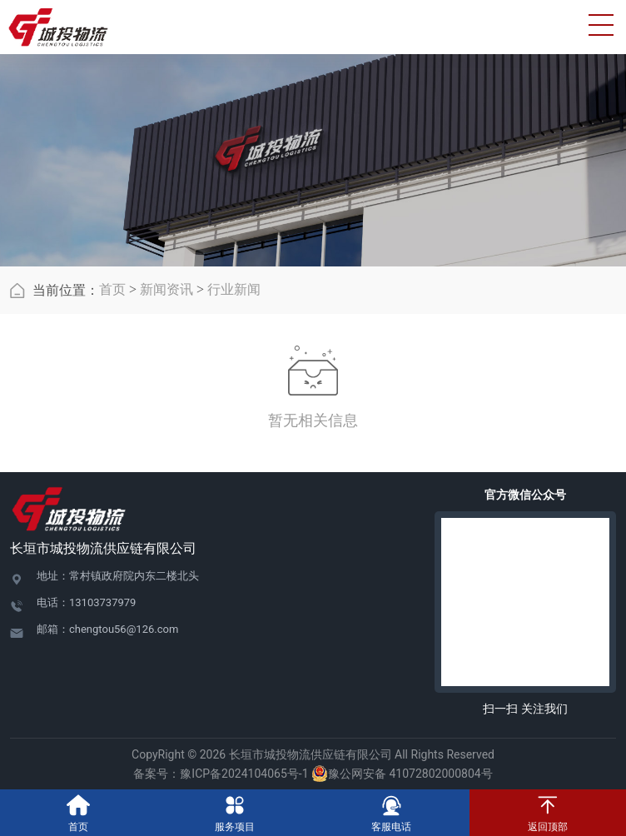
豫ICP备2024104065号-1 (244, 773)
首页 (112, 289)
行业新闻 (234, 289)
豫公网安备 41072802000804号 (402, 773)
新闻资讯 (166, 289)
